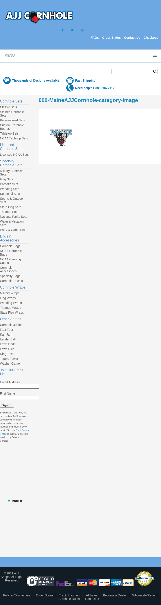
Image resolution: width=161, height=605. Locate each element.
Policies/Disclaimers (16, 595)
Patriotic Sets (9, 184)
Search (155, 71)
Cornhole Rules (69, 599)
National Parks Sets (13, 216)
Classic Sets (8, 107)
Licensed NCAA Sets (14, 154)
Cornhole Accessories (8, 269)
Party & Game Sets (13, 230)
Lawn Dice (7, 349)
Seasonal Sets (10, 194)
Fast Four (6, 329)
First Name (7, 393)
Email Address (10, 382)
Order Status (111, 37)
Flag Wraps (8, 298)
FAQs (95, 37)
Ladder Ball (8, 339)
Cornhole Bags (10, 246)
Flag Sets (6, 179)
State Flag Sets (10, 207)
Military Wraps (9, 293)
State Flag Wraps (12, 312)
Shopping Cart (21, 71)
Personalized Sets (12, 120)
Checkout (151, 37)
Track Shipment (70, 595)
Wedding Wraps (11, 303)
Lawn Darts (8, 344)
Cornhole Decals (11, 281)
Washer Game (10, 363)
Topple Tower (9, 358)
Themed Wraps (10, 307)
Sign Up (7, 405)
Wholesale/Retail (143, 595)
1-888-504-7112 (104, 88)
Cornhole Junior (11, 325)
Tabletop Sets (9, 133)
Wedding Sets (9, 189)
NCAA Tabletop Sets (14, 138)
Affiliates (92, 595)
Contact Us (132, 37)
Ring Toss (6, 354)
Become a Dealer (115, 595)
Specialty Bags (10, 276)
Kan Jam (6, 334)
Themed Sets (9, 212)
